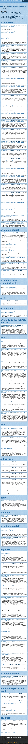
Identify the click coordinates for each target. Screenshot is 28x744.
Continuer (10, 742)
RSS (6, 2)
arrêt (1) (21, 13)
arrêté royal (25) (5, 12)
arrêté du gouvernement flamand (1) (18, 15)
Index (6, 6)
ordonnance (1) (4, 15)
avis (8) (2, 16)
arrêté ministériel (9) (15, 12)
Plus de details (17, 742)
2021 (10, 8)
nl (26, 0)
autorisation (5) (14, 16)
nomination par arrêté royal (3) (8, 18)
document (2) (20, 18)
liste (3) (7, 16)
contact (21, 2)
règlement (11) (11, 17)
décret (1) (21, 16)
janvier (5, 8)
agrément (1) (4, 17)
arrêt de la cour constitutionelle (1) (9, 13)
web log (16, 2)
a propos (10, 2)
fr (23, 0)
